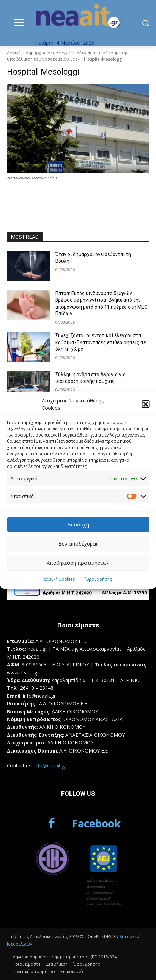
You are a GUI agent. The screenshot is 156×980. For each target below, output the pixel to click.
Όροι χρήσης (98, 579)
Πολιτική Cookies (58, 579)
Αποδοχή (78, 524)
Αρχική (14, 53)
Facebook (96, 823)
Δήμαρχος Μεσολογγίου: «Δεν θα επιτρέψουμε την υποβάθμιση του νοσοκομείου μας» (67, 56)
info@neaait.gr (50, 765)
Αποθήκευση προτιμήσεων (78, 562)
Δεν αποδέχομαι (78, 543)
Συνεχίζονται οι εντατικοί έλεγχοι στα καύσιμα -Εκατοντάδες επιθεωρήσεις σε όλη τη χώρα (100, 342)
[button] (145, 404)
